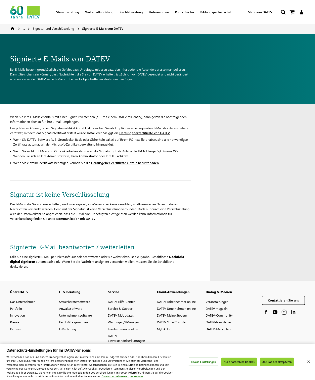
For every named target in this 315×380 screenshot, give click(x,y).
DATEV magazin (217, 308)
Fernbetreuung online (123, 329)
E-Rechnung (67, 329)
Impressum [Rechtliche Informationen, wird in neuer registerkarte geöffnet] (136, 378)
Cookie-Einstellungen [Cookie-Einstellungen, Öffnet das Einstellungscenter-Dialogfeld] (203, 363)
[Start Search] (282, 12)
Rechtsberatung (131, 12)
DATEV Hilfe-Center (121, 302)
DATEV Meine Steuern (172, 315)
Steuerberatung (67, 12)
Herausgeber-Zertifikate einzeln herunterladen (125, 163)
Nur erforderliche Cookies (239, 363)
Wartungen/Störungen (123, 322)
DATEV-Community (219, 315)
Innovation (17, 315)
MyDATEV (164, 329)
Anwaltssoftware (70, 308)
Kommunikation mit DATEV (75, 218)
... (24, 28)
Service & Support (120, 308)
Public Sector (184, 12)
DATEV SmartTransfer (172, 322)
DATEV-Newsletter (218, 322)
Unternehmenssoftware (75, 315)
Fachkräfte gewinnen (73, 322)
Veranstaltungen (217, 302)
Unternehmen (159, 12)
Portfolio (16, 308)
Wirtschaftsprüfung (99, 12)
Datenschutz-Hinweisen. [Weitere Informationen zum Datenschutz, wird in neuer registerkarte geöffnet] (115, 378)
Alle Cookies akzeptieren (276, 363)
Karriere (15, 329)
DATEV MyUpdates (121, 315)
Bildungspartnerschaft (216, 12)
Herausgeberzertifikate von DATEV (144, 133)
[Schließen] (308, 363)
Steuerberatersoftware (74, 302)
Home (12, 28)
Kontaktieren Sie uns (283, 300)
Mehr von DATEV (260, 12)
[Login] (301, 12)
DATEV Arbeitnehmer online (176, 302)
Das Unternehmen (22, 302)
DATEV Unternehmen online (176, 308)
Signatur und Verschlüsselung (53, 28)
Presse (14, 322)
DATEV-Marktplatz (218, 329)
